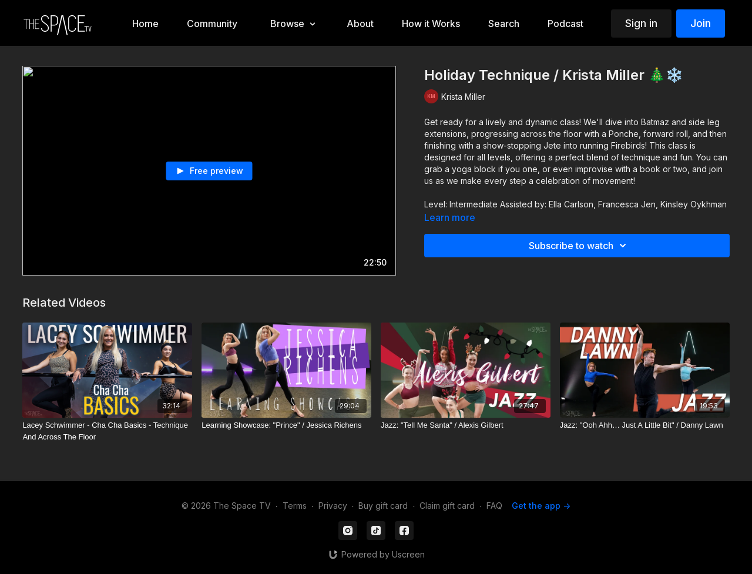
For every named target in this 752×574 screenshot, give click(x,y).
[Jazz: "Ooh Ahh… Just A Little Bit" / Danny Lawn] (645, 425)
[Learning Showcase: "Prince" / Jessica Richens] (286, 425)
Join (700, 23)
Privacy (332, 506)
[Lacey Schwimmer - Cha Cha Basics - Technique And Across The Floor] (107, 430)
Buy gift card (383, 506)
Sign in (641, 23)
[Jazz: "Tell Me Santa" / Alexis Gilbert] (465, 425)
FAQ (494, 506)
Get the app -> (541, 506)
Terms (295, 506)
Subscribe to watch (579, 246)
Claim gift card (447, 506)
